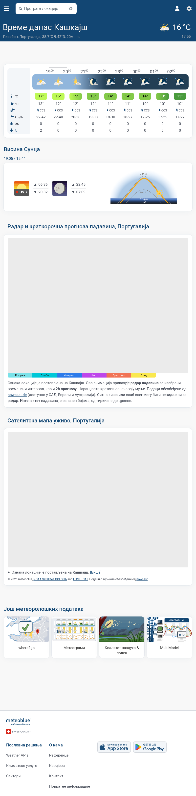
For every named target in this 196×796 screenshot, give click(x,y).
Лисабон (10, 37)
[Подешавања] (189, 8)
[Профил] (177, 8)
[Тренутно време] (176, 31)
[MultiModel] (169, 637)
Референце (58, 755)
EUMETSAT (80, 579)
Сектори (13, 776)
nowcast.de (17, 395)
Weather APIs (17, 755)
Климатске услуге (21, 765)
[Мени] (6, 9)
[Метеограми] (74, 637)
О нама (56, 745)
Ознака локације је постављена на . (57, 572)
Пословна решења (24, 745)
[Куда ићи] (26, 637)
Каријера (57, 765)
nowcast (142, 579)
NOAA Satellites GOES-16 (50, 579)
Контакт (56, 776)
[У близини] (71, 8)
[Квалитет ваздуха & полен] (122, 637)
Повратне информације (69, 786)
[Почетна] (18, 721)
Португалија (30, 37)
